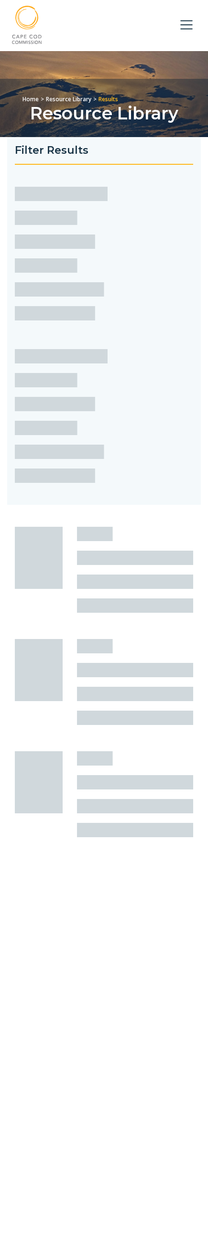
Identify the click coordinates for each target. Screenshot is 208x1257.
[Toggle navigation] (186, 25)
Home (30, 99)
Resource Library (68, 99)
